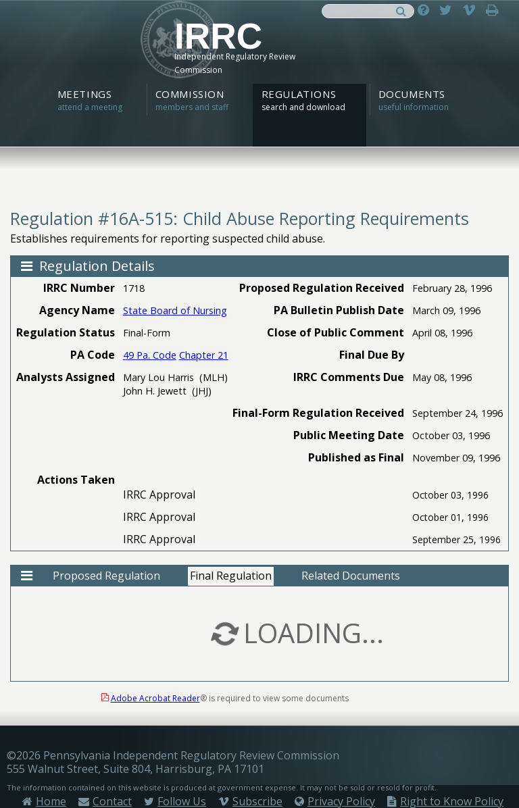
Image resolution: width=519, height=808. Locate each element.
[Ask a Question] (427, 10)
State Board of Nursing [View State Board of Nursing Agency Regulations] (175, 310)
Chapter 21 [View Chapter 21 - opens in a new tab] (203, 355)
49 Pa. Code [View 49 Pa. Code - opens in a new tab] (149, 355)
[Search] (401, 9)
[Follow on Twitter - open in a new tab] (449, 10)
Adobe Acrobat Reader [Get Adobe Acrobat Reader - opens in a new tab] (155, 698)
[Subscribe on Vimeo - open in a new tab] (472, 10)
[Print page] (495, 10)
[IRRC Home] (259, 51)
